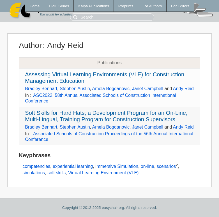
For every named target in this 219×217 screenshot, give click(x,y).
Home (35, 6)
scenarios (166, 166)
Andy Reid (183, 88)
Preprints (125, 6)
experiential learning (73, 166)
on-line (147, 166)
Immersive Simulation (116, 166)
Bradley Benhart (41, 88)
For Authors (152, 6)
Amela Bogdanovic (111, 88)
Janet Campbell (147, 88)
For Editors (180, 6)
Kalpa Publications (93, 6)
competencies (36, 166)
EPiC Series (59, 6)
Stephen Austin (75, 88)
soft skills (56, 172)
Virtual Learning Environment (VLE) (103, 172)
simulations (33, 172)
